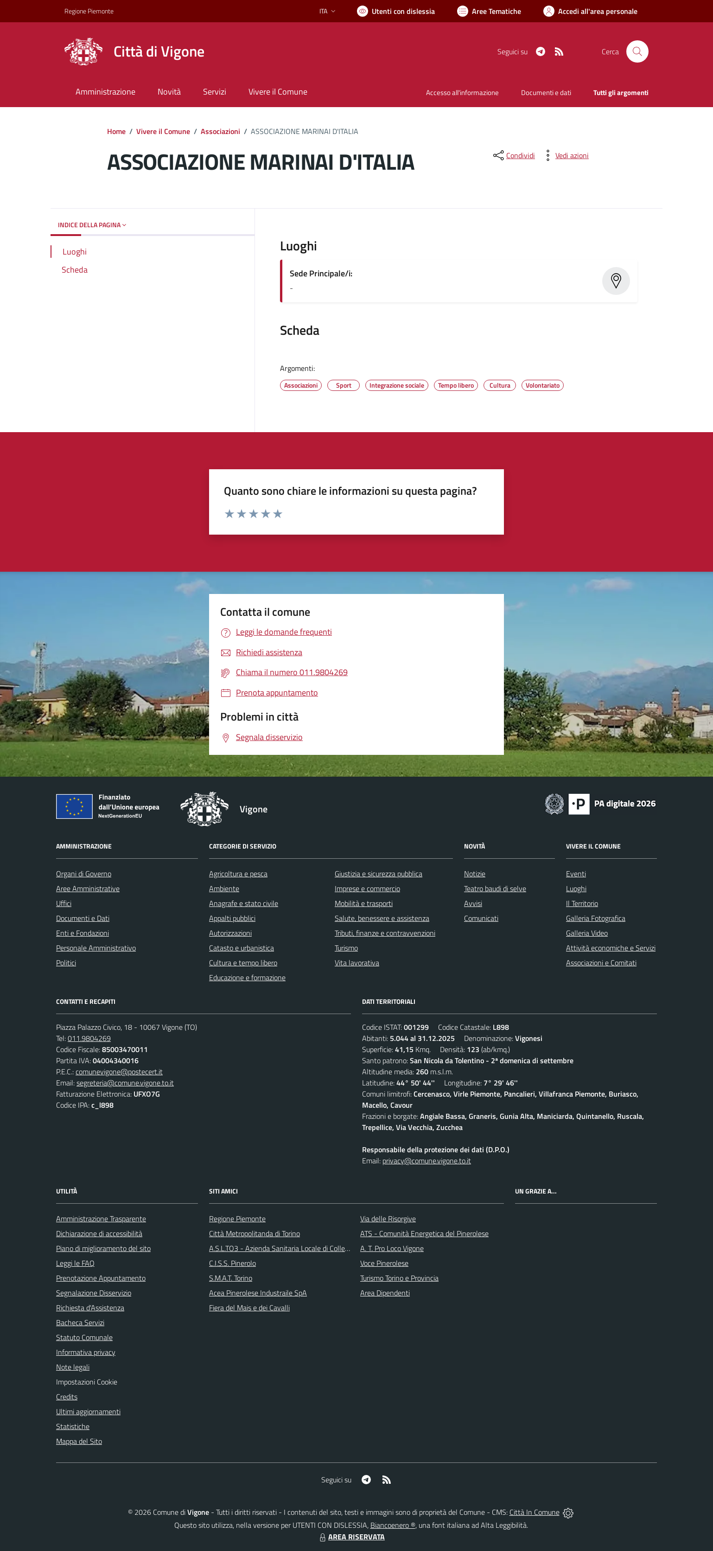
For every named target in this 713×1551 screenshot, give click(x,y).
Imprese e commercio (367, 888)
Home (116, 131)
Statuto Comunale (84, 1337)
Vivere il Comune (163, 131)
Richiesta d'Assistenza (90, 1307)
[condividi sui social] (513, 155)
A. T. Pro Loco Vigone (392, 1248)
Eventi (576, 873)
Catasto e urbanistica (241, 947)
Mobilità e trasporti (364, 903)
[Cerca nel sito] (637, 51)
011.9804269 (89, 1038)
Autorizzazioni (230, 932)
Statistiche (72, 1426)
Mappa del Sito (79, 1441)
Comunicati (481, 918)
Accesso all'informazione (462, 92)
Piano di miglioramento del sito (103, 1248)
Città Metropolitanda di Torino (254, 1233)
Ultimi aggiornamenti (88, 1411)
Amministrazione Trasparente (101, 1218)
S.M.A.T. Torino (230, 1277)
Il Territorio (582, 903)
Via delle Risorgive (388, 1218)
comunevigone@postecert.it (119, 1071)
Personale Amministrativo (96, 947)
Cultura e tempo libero (243, 962)
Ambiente (224, 888)
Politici (66, 962)
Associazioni (220, 131)
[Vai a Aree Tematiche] (489, 11)
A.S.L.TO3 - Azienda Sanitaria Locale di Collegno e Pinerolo (299, 1248)
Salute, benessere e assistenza (382, 918)
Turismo (346, 947)
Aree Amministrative (88, 888)
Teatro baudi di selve (495, 888)
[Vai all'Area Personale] (590, 11)
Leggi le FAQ (75, 1263)
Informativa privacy (85, 1352)
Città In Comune (534, 1512)
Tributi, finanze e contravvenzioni (385, 932)
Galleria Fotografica (595, 918)
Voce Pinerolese (384, 1263)
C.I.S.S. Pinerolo (232, 1263)
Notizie (474, 873)
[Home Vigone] (134, 51)
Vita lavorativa (357, 962)
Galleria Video (587, 932)
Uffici (63, 903)
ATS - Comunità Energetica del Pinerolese (424, 1233)
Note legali (72, 1366)
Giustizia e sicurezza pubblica (378, 873)
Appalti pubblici (232, 918)
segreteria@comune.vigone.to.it (125, 1082)
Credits (66, 1396)
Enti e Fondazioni (82, 932)
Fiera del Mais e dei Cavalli (249, 1307)
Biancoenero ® (392, 1525)
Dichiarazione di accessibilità (99, 1233)
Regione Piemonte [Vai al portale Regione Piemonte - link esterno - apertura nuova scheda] (89, 11)
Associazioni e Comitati (601, 962)
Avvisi (473, 903)
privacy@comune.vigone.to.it (426, 1160)
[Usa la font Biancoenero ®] (396, 11)
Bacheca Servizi (80, 1322)
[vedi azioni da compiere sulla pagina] (565, 155)
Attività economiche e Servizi (611, 947)
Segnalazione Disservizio (93, 1292)
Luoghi (576, 888)
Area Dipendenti (385, 1292)
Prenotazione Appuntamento (101, 1277)
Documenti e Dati (82, 918)
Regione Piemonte (237, 1218)
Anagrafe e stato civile (243, 903)
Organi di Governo (83, 873)
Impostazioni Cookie (86, 1381)
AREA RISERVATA (351, 1536)
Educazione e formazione (247, 977)
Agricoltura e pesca (238, 873)
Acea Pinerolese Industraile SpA (258, 1292)
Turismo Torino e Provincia (399, 1277)
